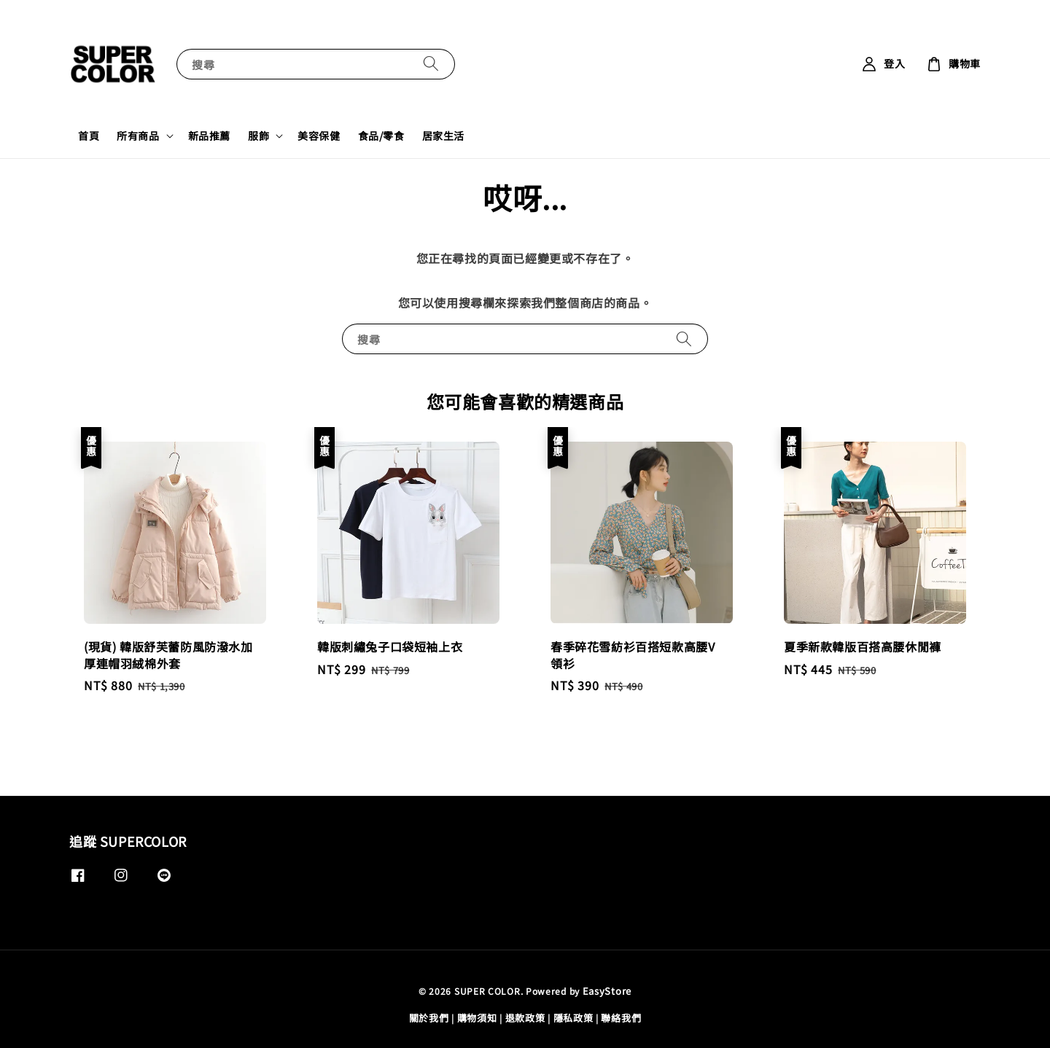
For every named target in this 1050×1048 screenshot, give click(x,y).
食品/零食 (381, 135)
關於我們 (429, 1018)
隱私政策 (573, 1018)
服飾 (258, 135)
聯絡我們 (621, 1018)
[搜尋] (431, 64)
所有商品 (138, 135)
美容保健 (319, 135)
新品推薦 (209, 135)
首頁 (88, 135)
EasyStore (607, 991)
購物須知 (477, 1018)
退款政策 (525, 1018)
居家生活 (443, 135)
